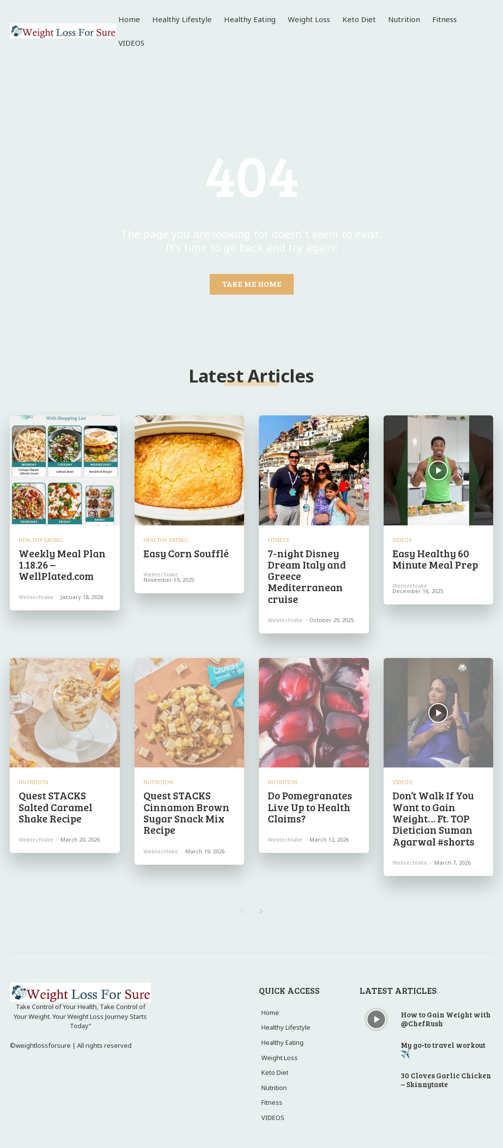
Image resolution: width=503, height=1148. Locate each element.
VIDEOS (402, 540)
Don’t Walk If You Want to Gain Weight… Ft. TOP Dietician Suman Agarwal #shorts (432, 813)
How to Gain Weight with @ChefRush (446, 1012)
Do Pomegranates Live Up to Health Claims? (308, 802)
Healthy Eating (41, 540)
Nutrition (33, 779)
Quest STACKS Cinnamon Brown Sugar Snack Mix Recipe (184, 808)
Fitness (278, 540)
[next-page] (261, 905)
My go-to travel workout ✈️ (443, 1043)
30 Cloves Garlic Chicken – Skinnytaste (446, 1073)
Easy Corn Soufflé (184, 553)
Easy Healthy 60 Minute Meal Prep (433, 558)
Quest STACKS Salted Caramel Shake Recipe (54, 802)
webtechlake (36, 595)
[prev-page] (242, 905)
